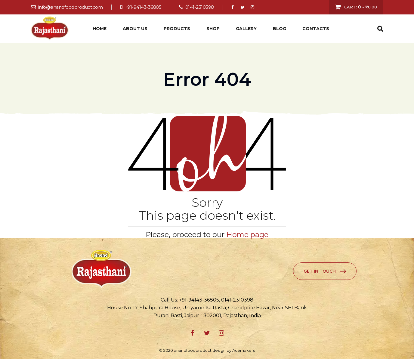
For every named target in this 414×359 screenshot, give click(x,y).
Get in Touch (320, 271)
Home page (247, 234)
